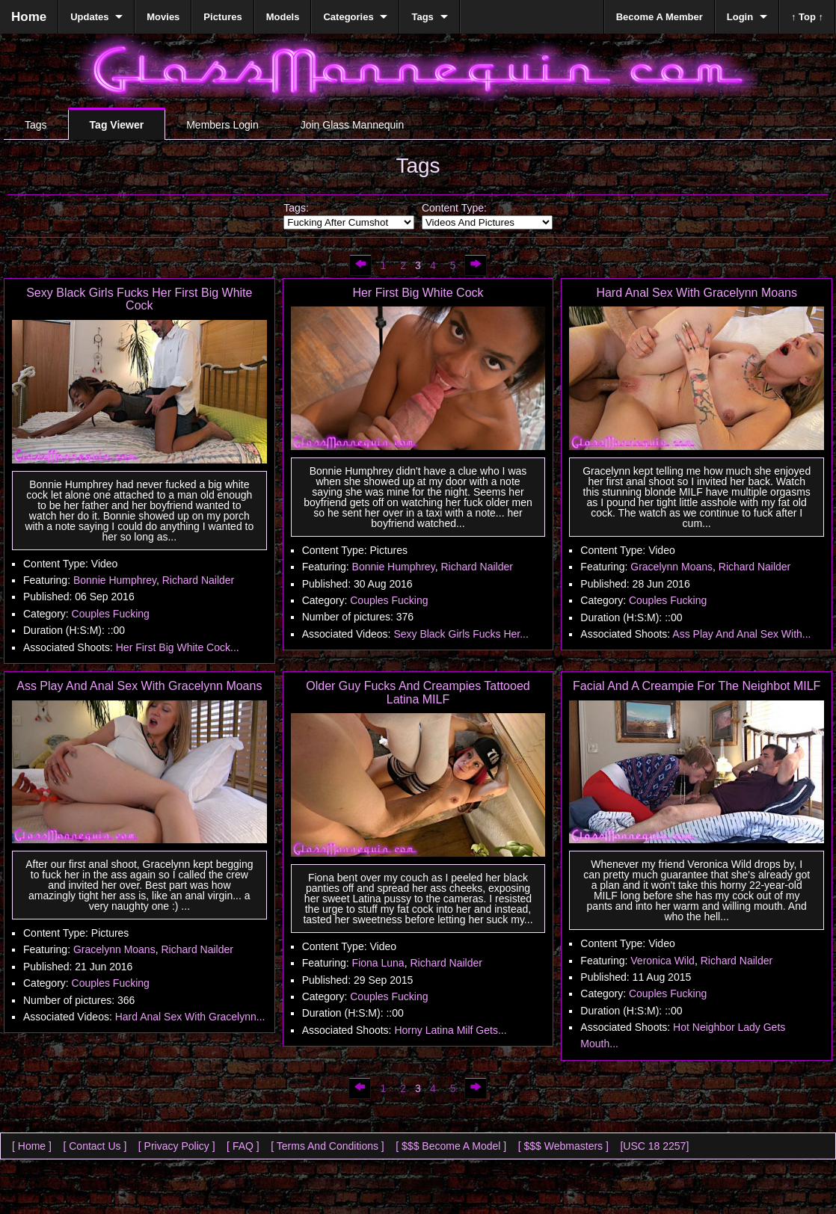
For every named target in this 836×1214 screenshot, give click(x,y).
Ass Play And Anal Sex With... (741, 634)
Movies (163, 16)
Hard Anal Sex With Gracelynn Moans (696, 292)
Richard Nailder (198, 580)
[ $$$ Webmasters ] (563, 1146)
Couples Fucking (111, 614)
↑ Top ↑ (807, 16)
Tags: (295, 208)
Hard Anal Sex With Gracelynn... (190, 1017)
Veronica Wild (662, 961)
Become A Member (659, 16)
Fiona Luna (378, 963)
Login (740, 16)
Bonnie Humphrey (114, 580)
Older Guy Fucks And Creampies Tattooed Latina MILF (417, 693)
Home (28, 17)
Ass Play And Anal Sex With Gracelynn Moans (139, 686)
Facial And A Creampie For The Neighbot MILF (696, 686)
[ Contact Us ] (94, 1146)
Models (283, 16)
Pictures (222, 16)
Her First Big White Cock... (177, 647)
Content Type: (454, 208)
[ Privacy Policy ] (176, 1146)
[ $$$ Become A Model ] (451, 1146)
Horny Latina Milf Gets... (450, 1030)
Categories (348, 16)
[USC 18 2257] (654, 1146)
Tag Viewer (117, 125)
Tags (36, 125)
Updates (89, 16)
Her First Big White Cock (417, 292)
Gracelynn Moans (671, 567)
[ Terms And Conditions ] (327, 1146)
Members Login (222, 125)
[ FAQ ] (243, 1146)
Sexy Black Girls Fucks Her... (460, 634)
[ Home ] (32, 1146)
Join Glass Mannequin (353, 125)
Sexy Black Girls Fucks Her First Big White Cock (139, 299)
